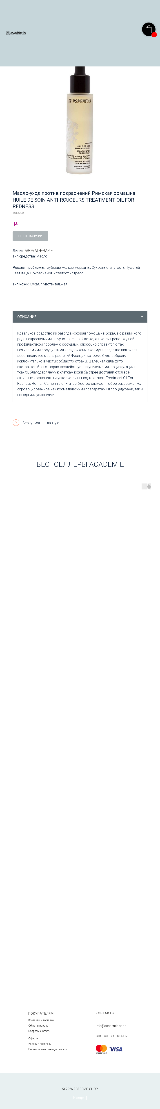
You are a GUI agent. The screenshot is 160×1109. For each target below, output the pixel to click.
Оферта (33, 1038)
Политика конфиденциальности (47, 1049)
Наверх (80, 1098)
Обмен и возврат (38, 1025)
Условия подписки (39, 1043)
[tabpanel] (80, 363)
